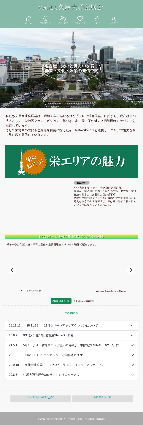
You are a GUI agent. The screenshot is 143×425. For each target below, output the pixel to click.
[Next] (130, 270)
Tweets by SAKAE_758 (40, 397)
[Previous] (12, 270)
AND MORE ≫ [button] (61, 300)
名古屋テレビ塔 (102, 397)
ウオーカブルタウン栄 (44, 291)
